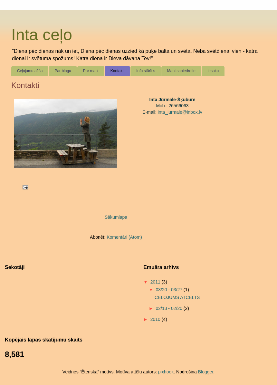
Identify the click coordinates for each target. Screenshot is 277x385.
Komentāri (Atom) (124, 237)
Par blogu (62, 71)
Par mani (91, 71)
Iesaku (213, 71)
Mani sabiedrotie (181, 71)
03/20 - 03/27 (169, 289)
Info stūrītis (145, 71)
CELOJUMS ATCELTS (177, 297)
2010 (156, 319)
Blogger (205, 371)
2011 (156, 281)
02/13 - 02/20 (169, 308)
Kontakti (117, 71)
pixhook (166, 371)
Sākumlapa (116, 217)
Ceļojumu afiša (30, 71)
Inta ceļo (41, 35)
